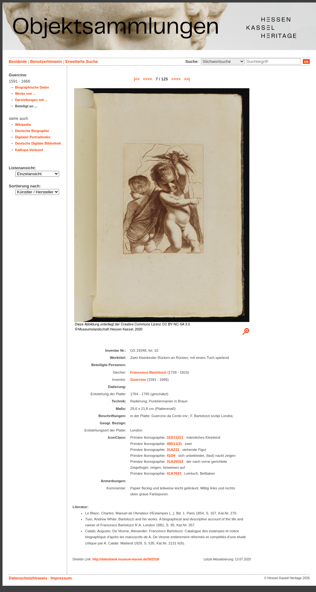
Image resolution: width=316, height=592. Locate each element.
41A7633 (174, 473)
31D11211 (175, 437)
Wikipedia (23, 124)
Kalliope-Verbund (29, 150)
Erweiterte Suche (81, 61)
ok (306, 61)
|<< (137, 79)
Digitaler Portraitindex (33, 137)
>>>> (176, 79)
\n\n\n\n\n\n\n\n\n (223, 61)
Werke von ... (25, 93)
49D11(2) (174, 444)
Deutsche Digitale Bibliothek (38, 143)
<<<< (147, 79)
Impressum (61, 578)
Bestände (18, 61)
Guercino (138, 379)
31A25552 (175, 461)
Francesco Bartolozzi (148, 372)
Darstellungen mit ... (31, 100)
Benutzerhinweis (46, 61)
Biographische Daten (32, 87)
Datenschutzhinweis (28, 578)
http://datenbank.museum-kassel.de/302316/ (125, 559)
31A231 (173, 450)
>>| (187, 79)
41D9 (171, 455)
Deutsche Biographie (32, 131)
